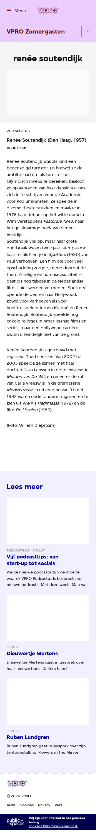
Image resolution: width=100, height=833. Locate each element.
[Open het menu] (16, 10)
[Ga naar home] (48, 10)
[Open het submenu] (88, 31)
